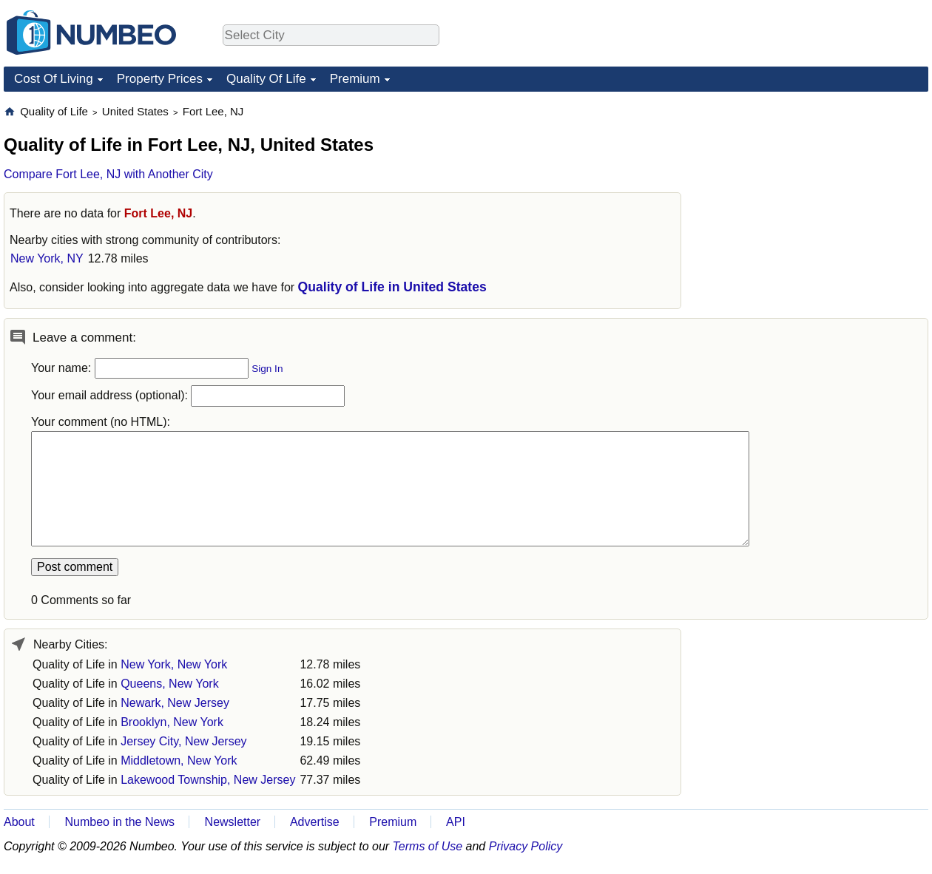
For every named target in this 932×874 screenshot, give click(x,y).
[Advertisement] (817, 196)
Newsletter (233, 822)
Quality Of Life (266, 79)
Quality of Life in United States (392, 287)
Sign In (267, 368)
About (19, 822)
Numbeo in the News (119, 822)
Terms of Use (428, 846)
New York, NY (47, 258)
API (455, 822)
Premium (355, 79)
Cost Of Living (53, 79)
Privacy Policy (526, 846)
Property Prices (160, 79)
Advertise (315, 822)
